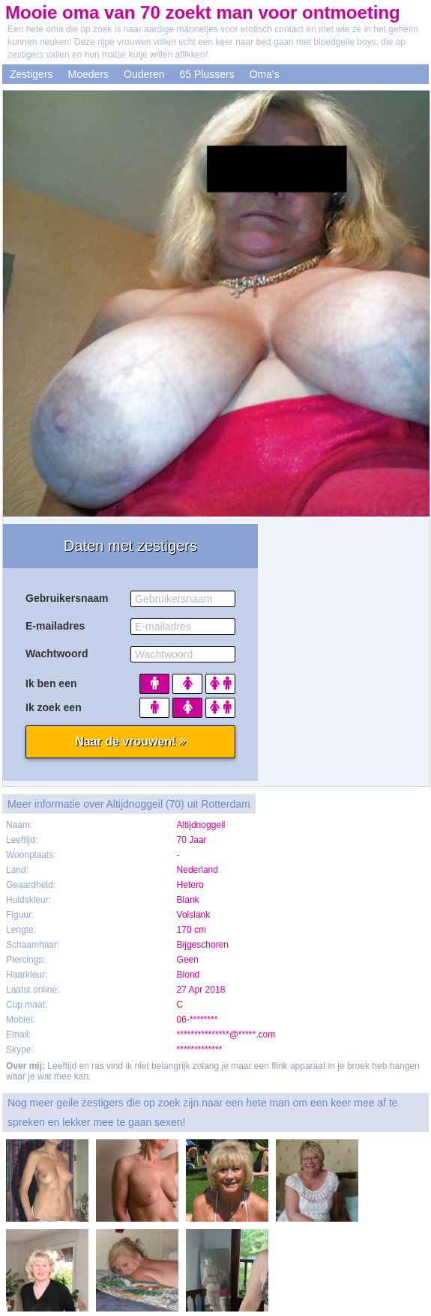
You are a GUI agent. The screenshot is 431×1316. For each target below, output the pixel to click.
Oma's (265, 74)
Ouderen (144, 74)
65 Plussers (207, 74)
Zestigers (31, 74)
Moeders (88, 74)
